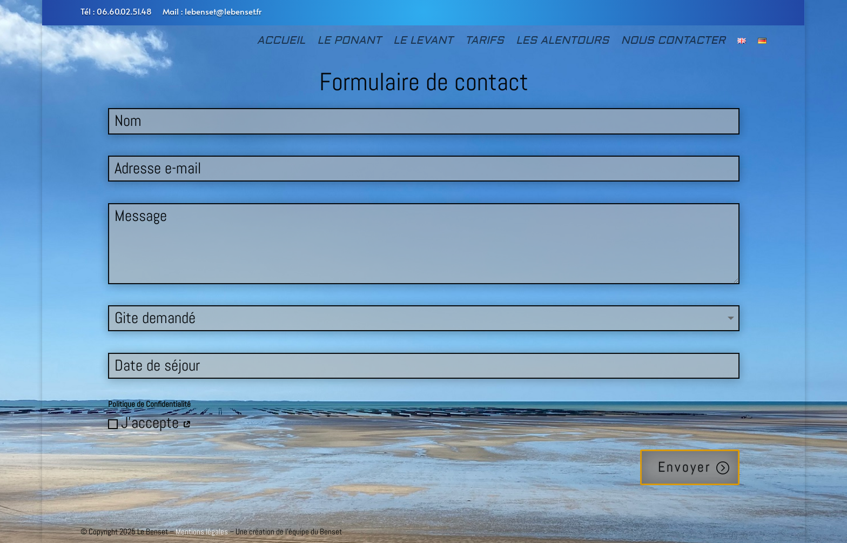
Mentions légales (202, 531)
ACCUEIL (281, 41)
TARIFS (484, 41)
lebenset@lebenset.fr (223, 11)
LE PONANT (349, 41)
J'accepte (149, 423)
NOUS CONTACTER (673, 41)
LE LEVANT (423, 41)
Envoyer (684, 467)
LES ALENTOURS (562, 41)
